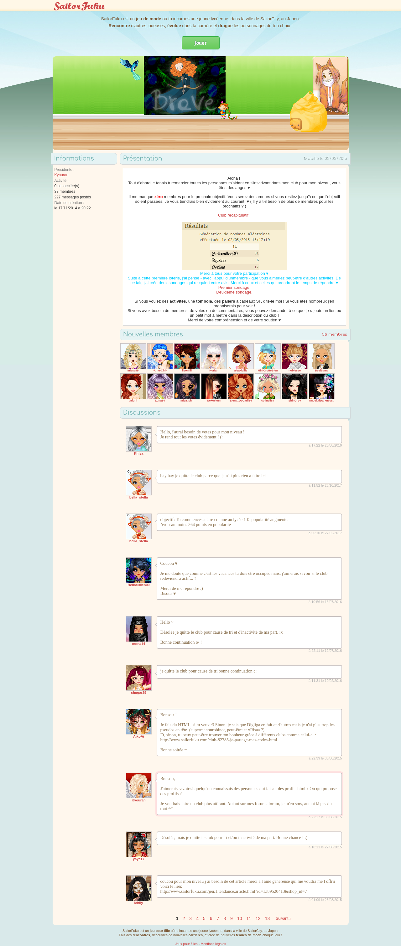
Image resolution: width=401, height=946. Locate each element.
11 (248, 918)
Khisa (138, 453)
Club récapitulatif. (234, 215)
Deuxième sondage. (234, 292)
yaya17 (138, 859)
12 (258, 918)
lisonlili (187, 370)
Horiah (213, 370)
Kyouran (62, 175)
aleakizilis (240, 370)
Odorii (133, 400)
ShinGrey (294, 400)
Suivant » (283, 918)
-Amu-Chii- (160, 370)
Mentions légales (213, 944)
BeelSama (321, 370)
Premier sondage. (234, 287)
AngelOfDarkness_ (321, 400)
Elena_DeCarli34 (241, 400)
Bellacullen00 (138, 585)
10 (239, 918)
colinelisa (267, 400)
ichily (138, 903)
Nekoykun (214, 400)
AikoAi (138, 736)
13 (267, 918)
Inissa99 (133, 370)
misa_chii (186, 400)
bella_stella (138, 497)
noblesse (295, 370)
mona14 (138, 644)
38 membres (334, 334)
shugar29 (138, 692)
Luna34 (160, 400)
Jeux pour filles (186, 944)
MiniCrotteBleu (268, 370)
